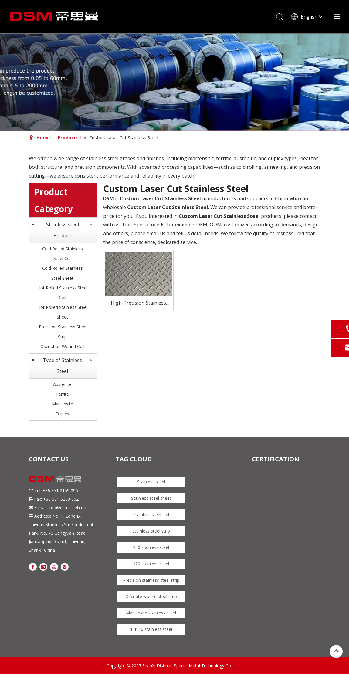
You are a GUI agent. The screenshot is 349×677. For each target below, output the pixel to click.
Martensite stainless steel (151, 613)
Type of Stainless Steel (62, 365)
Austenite (62, 384)
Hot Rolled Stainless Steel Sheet (62, 312)
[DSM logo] (55, 479)
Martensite (62, 404)
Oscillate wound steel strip (151, 596)
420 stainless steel (151, 564)
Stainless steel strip (151, 531)
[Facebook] (33, 566)
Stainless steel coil (151, 514)
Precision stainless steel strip (151, 580)
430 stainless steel (151, 547)
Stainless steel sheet (151, 498)
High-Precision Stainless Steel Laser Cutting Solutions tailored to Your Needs (138, 303)
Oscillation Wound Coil (62, 346)
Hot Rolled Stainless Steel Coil (62, 292)
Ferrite (62, 394)
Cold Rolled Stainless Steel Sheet (62, 273)
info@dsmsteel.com (68, 507)
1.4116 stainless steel (151, 629)
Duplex (62, 414)
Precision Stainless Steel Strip (62, 331)
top (336, 651)
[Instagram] (65, 566)
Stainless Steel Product (62, 230)
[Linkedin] (43, 566)
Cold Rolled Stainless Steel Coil (62, 253)
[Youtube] (54, 566)
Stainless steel (151, 482)
